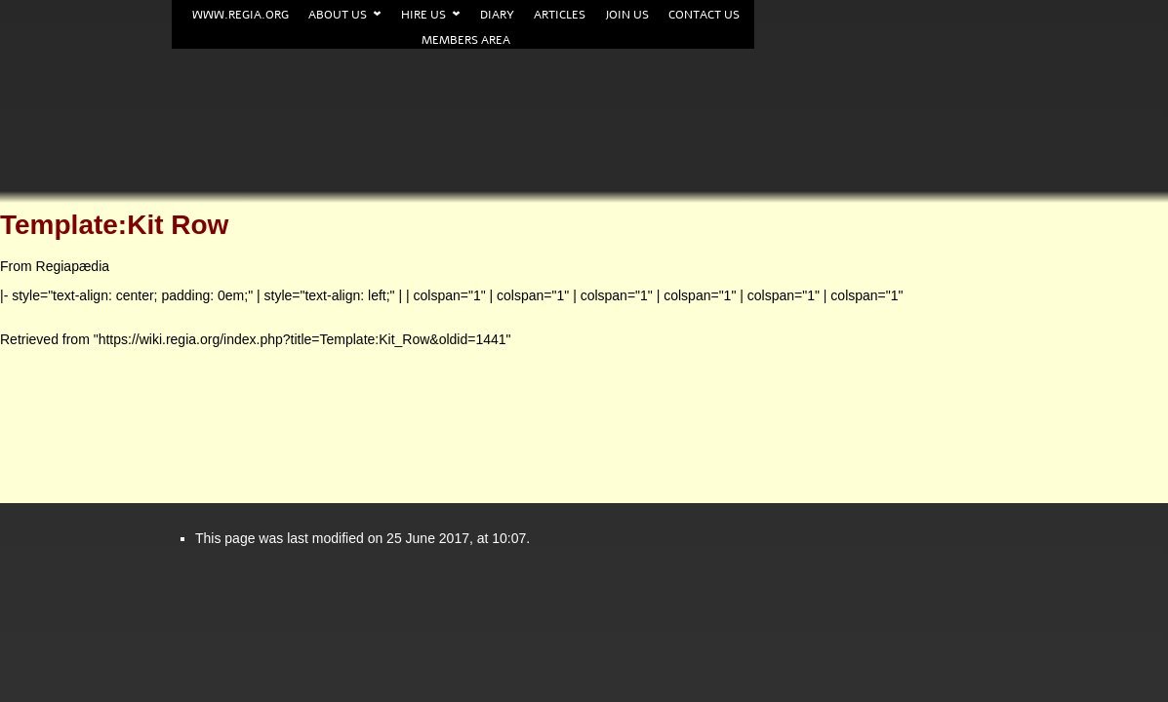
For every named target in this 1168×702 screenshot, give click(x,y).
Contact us (704, 14)
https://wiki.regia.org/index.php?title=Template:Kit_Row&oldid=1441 (302, 339)
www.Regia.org (240, 14)
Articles (559, 14)
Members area (466, 40)
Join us (627, 14)
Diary (497, 14)
